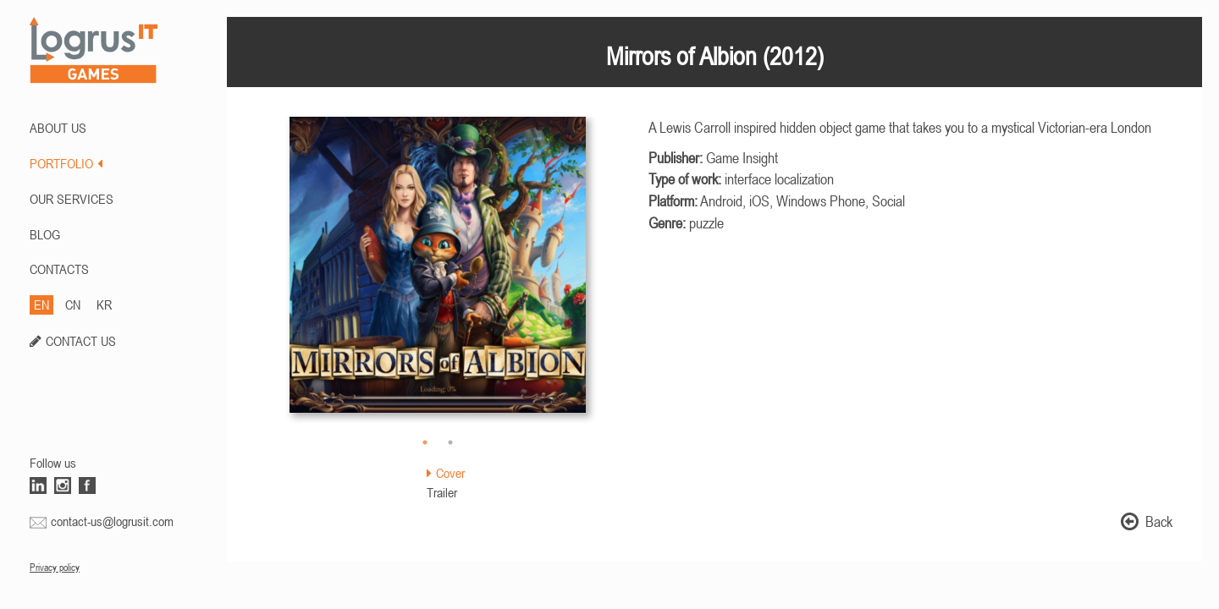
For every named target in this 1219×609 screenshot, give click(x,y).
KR (104, 304)
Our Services (71, 198)
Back (1146, 521)
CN (72, 304)
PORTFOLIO (66, 163)
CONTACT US (81, 340)
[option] (437, 273)
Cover (446, 472)
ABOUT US (58, 127)
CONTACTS (59, 269)
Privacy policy (55, 567)
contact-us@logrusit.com (112, 521)
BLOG (45, 234)
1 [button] (424, 442)
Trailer (442, 492)
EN (41, 304)
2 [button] (450, 442)
